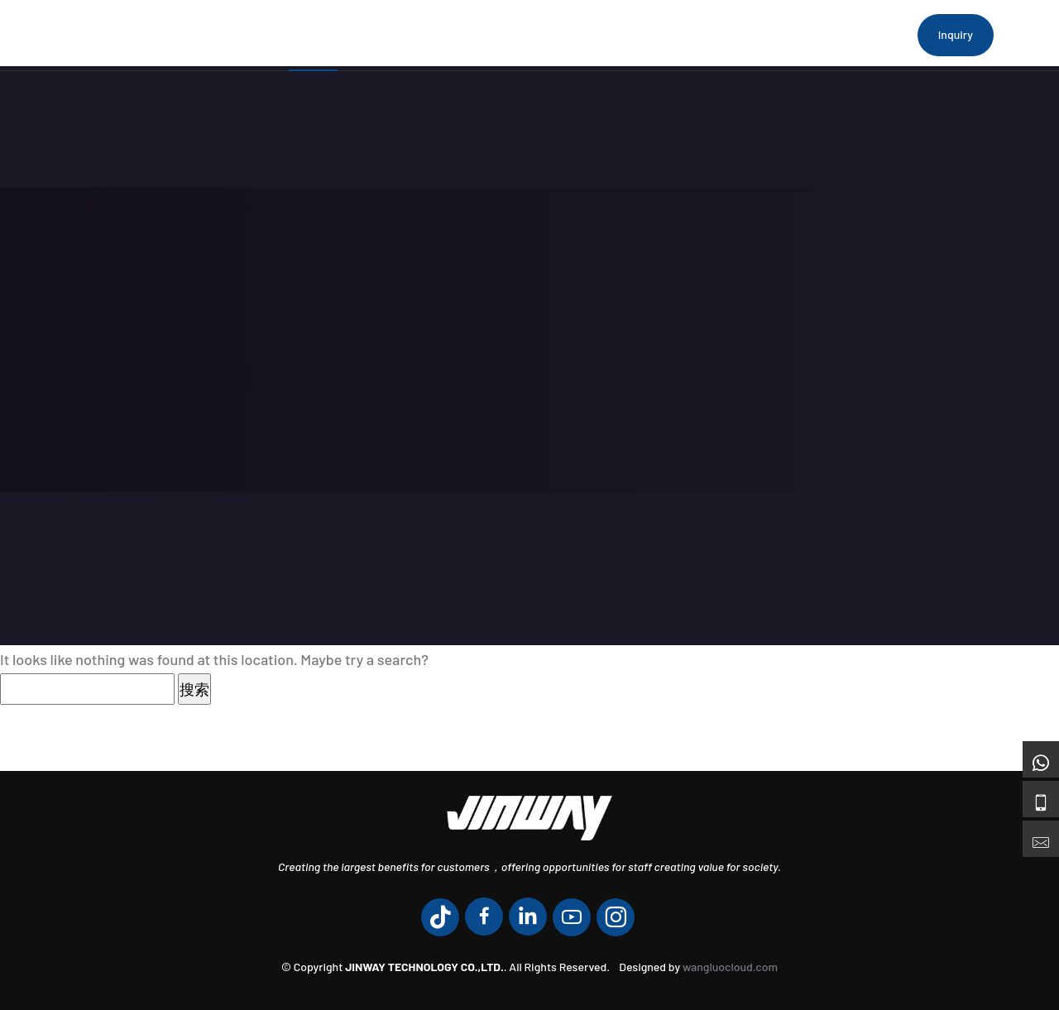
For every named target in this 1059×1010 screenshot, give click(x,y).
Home (313, 34)
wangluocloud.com (730, 967)
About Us (393, 34)
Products (485, 34)
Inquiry (955, 34)
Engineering (606, 34)
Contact (767, 34)
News (693, 34)
